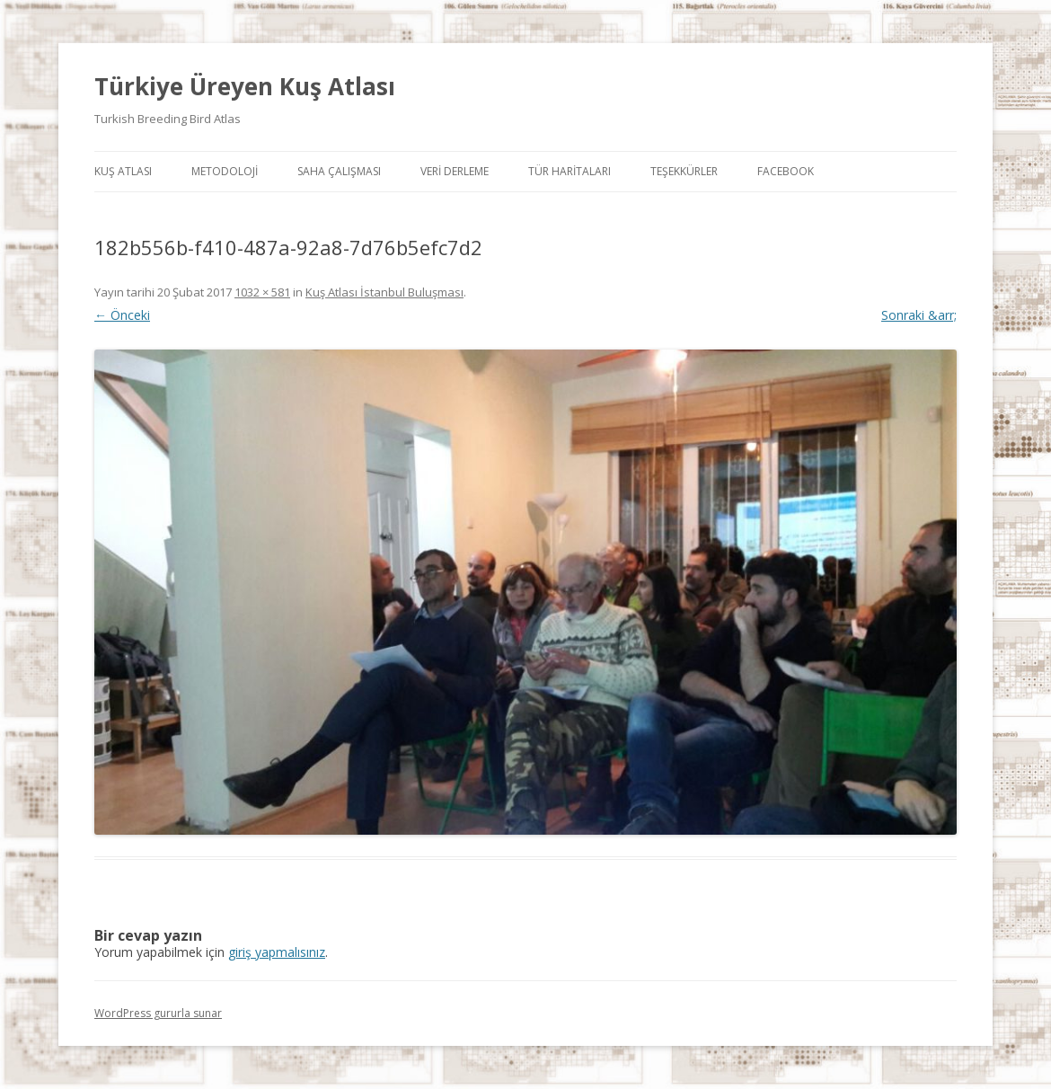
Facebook (785, 171)
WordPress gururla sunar (158, 1013)
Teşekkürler (684, 171)
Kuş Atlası (123, 171)
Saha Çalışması (339, 171)
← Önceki (122, 314)
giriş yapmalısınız (276, 952)
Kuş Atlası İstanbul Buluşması (384, 292)
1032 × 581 (262, 292)
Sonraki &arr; (919, 314)
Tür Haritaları (569, 171)
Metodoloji (224, 171)
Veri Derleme (454, 171)
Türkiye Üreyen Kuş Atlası (244, 86)
